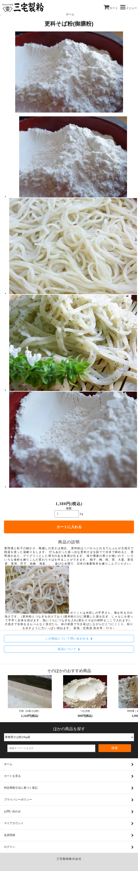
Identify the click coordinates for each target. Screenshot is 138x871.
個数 (69, 508)
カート (110, 8)
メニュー (128, 8)
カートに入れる (69, 527)
